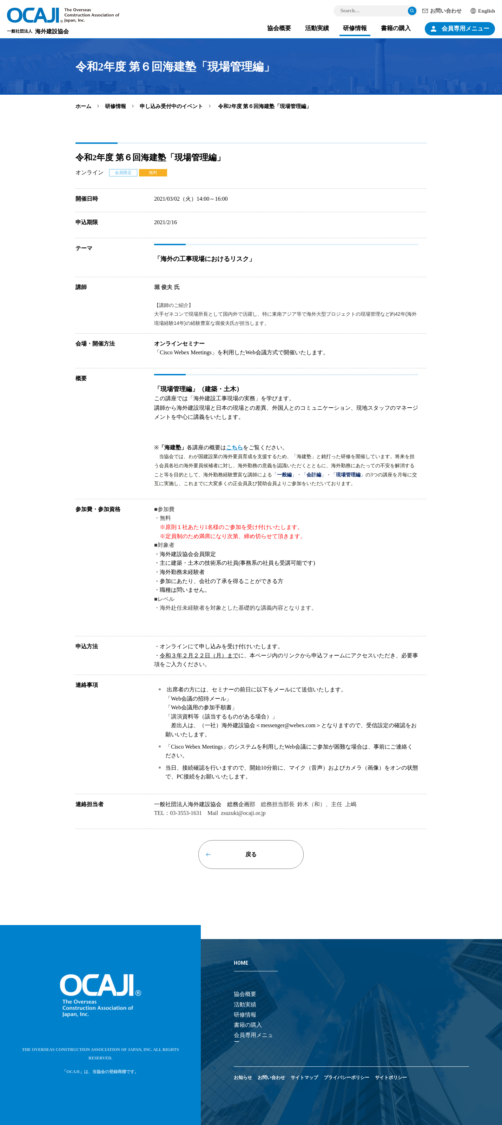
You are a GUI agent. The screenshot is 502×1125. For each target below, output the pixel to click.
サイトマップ (304, 1077)
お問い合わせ (446, 11)
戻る (251, 854)
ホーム (83, 106)
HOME (241, 963)
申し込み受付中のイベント (171, 106)
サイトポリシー (391, 1077)
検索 (412, 11)
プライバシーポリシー (346, 1077)
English (486, 11)
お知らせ (243, 1077)
